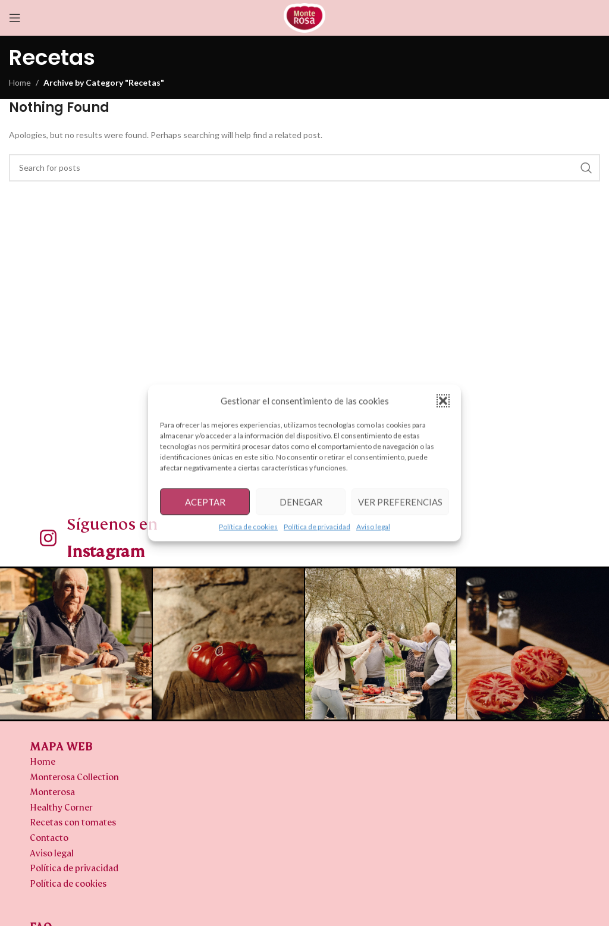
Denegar (301, 501)
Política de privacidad (317, 526)
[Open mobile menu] (15, 18)
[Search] (304, 168)
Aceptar (205, 501)
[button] (443, 400)
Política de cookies (248, 526)
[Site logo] (304, 17)
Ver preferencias (400, 501)
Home (20, 82)
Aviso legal (373, 526)
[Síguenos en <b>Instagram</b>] (48, 538)
